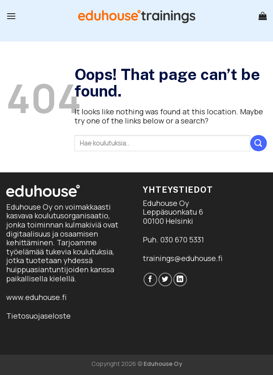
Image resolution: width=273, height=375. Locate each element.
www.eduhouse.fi (36, 297)
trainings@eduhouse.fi (183, 258)
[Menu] (11, 16)
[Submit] (258, 143)
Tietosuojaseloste (38, 316)
